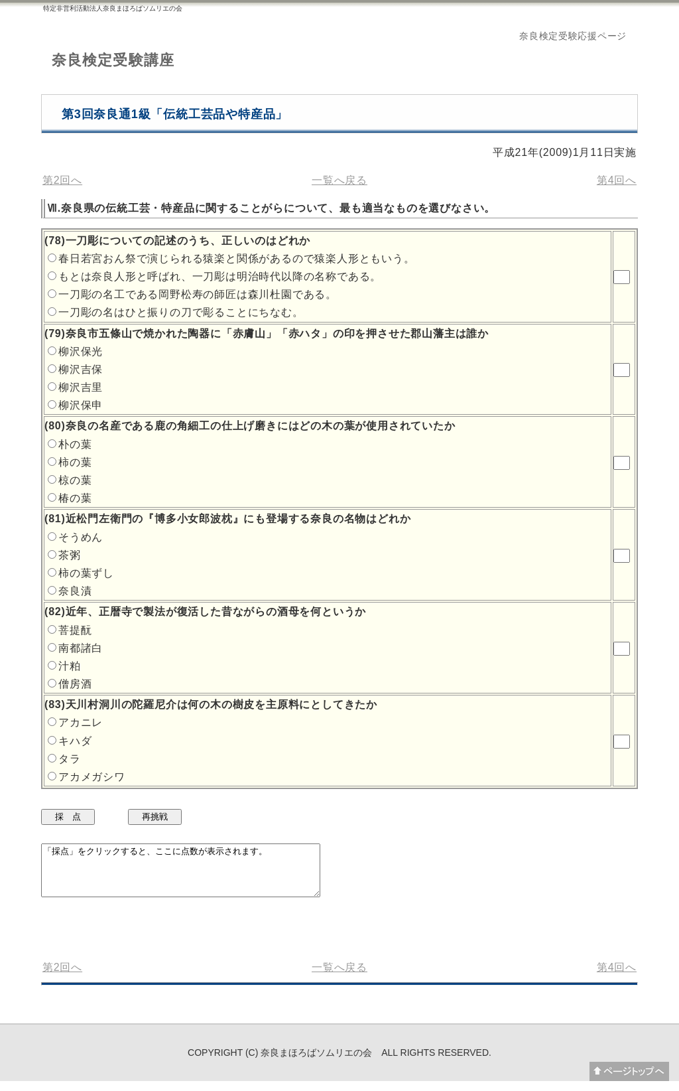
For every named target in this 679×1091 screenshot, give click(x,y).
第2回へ (62, 180)
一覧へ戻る (339, 180)
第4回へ (617, 180)
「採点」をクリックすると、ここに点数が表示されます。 (197, 875)
